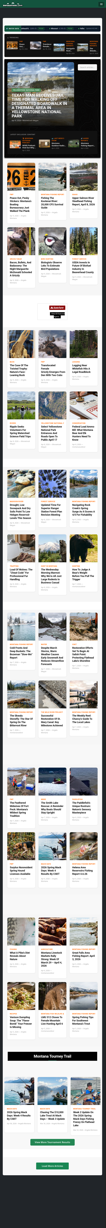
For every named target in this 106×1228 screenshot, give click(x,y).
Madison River (16, 501)
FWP (12, 194)
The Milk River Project (52, 712)
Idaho (75, 194)
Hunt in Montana (49, 566)
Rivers (13, 423)
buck (12, 362)
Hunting (76, 566)
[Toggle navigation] (101, 4)
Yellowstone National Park (54, 423)
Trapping (14, 566)
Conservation (78, 423)
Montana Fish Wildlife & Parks (55, 1014)
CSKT (74, 644)
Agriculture (47, 949)
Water (44, 644)
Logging (76, 362)
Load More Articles (52, 1166)
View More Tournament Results (52, 1142)
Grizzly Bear (16, 259)
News (43, 799)
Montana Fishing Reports (53, 194)
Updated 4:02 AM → (92, 28)
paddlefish (77, 799)
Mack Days (46, 864)
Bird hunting (47, 259)
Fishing (13, 949)
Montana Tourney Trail (84, 1109)
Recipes (13, 1014)
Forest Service (79, 259)
